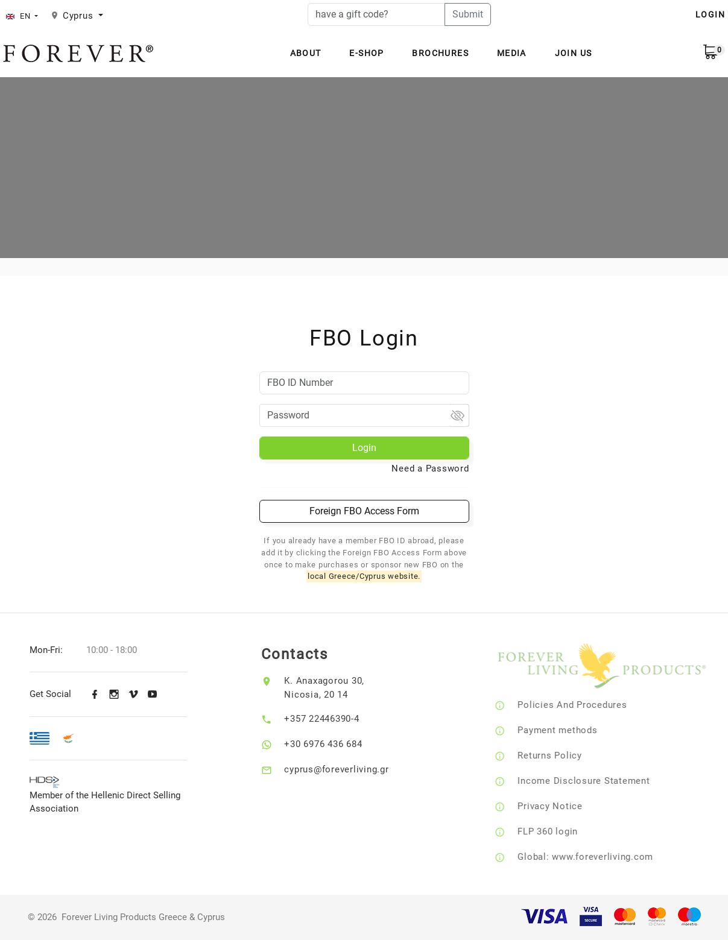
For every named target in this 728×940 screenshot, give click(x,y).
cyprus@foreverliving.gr (346, 769)
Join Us (573, 53)
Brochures (440, 53)
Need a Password (430, 468)
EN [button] (19, 16)
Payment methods (570, 730)
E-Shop (366, 53)
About (305, 53)
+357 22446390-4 (331, 718)
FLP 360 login (560, 831)
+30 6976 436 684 (333, 744)
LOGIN (710, 14)
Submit (467, 14)
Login (364, 447)
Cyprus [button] (79, 15)
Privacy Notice (562, 806)
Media (512, 53)
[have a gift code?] (376, 14)
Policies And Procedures (584, 704)
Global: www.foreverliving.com (598, 856)
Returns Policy (562, 755)
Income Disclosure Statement (596, 780)
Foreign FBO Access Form (364, 511)
